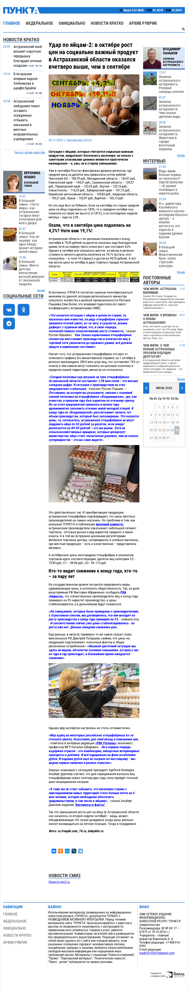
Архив (41, 290)
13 (151, 422)
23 (164, 430)
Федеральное (39, 23)
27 (151, 438)
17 (168, 422)
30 (164, 438)
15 (159, 422)
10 (168, 415)
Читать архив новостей (29, 152)
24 (168, 430)
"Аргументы (83, 805)
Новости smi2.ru (59, 882)
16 (164, 422)
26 (177, 430)
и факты (97, 805)
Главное (11, 23)
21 (155, 430)
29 (159, 438)
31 (168, 438)
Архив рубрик (143, 23)
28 (155, 438)
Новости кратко (107, 23)
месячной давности (109, 524)
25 (172, 430)
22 (159, 430)
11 (172, 415)
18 (172, 422)
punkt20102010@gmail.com (156, 953)
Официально (72, 23)
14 (155, 422)
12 (177, 415)
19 (177, 422)
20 (151, 430)
